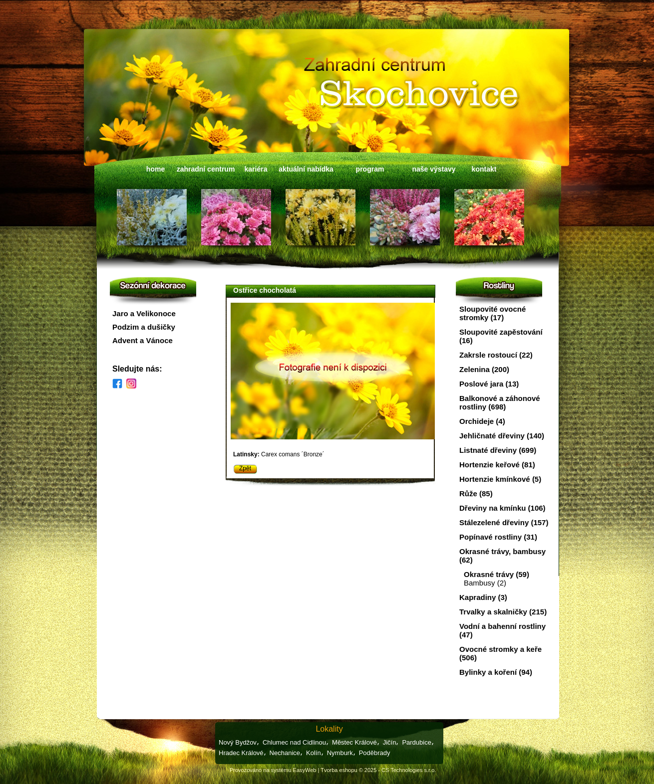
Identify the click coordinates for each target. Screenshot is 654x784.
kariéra (256, 169)
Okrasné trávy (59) (496, 574)
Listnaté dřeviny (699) (497, 450)
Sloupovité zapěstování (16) (501, 336)
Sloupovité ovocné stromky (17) (492, 313)
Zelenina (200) (484, 369)
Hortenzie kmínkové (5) (500, 479)
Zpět (245, 468)
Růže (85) (476, 493)
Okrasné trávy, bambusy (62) (502, 555)
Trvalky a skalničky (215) (503, 611)
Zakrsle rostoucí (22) (496, 355)
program (370, 169)
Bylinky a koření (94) (495, 672)
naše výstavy (433, 169)
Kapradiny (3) (483, 597)
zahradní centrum (206, 169)
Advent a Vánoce (142, 340)
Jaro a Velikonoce (144, 313)
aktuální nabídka (306, 169)
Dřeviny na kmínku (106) (502, 508)
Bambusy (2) (485, 583)
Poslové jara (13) (489, 384)
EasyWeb (305, 770)
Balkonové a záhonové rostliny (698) (499, 402)
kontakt (484, 169)
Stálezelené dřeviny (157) (503, 522)
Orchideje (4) (482, 421)
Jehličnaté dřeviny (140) (501, 435)
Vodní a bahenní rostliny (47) (502, 630)
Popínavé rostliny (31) (498, 537)
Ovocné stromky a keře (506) (500, 653)
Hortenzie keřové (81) (497, 464)
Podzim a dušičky (143, 327)
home (155, 169)
